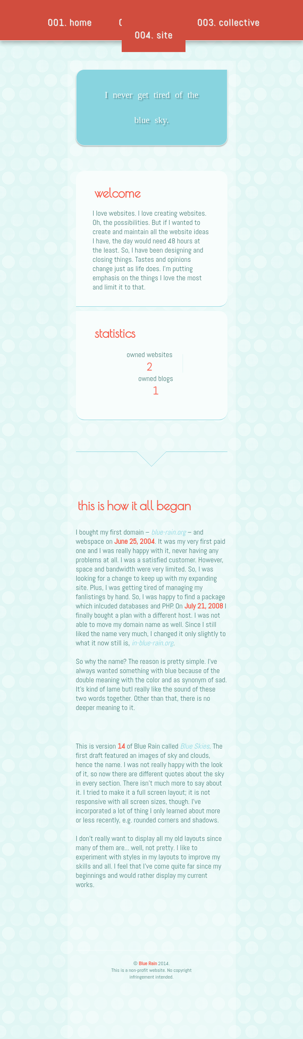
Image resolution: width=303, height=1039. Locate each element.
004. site (153, 35)
